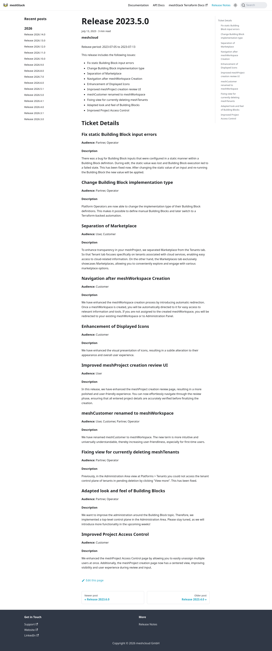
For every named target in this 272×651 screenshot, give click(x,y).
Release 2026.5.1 (34, 88)
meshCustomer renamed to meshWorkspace (229, 85)
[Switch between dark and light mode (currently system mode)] (235, 5)
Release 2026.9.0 (34, 64)
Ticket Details (225, 20)
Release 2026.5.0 (34, 95)
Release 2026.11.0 (34, 52)
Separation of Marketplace (228, 44)
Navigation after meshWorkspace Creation (229, 55)
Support (31, 624)
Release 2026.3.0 (34, 119)
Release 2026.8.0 (34, 70)
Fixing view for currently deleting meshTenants (230, 97)
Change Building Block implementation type (232, 36)
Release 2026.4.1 (34, 101)
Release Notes (221, 5)
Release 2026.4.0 (34, 107)
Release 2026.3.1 (34, 113)
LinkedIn (31, 635)
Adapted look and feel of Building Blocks (232, 107)
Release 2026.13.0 (34, 40)
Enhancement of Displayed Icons (229, 65)
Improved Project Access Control (230, 116)
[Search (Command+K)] (253, 5)
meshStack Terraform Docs (188, 5)
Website (31, 630)
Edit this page (93, 580)
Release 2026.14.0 (34, 34)
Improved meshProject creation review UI (233, 74)
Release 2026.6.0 (34, 82)
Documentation (138, 5)
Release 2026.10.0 (34, 58)
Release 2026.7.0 (34, 76)
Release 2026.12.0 (34, 46)
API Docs (159, 5)
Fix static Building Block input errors (230, 27)
